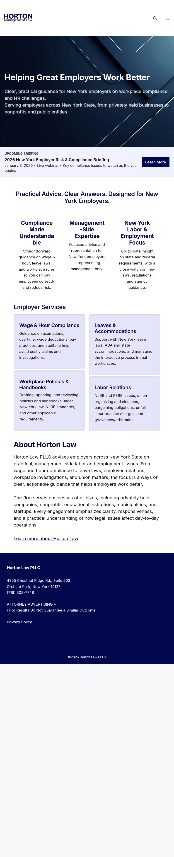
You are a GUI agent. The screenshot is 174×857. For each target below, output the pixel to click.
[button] (155, 18)
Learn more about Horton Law (46, 538)
